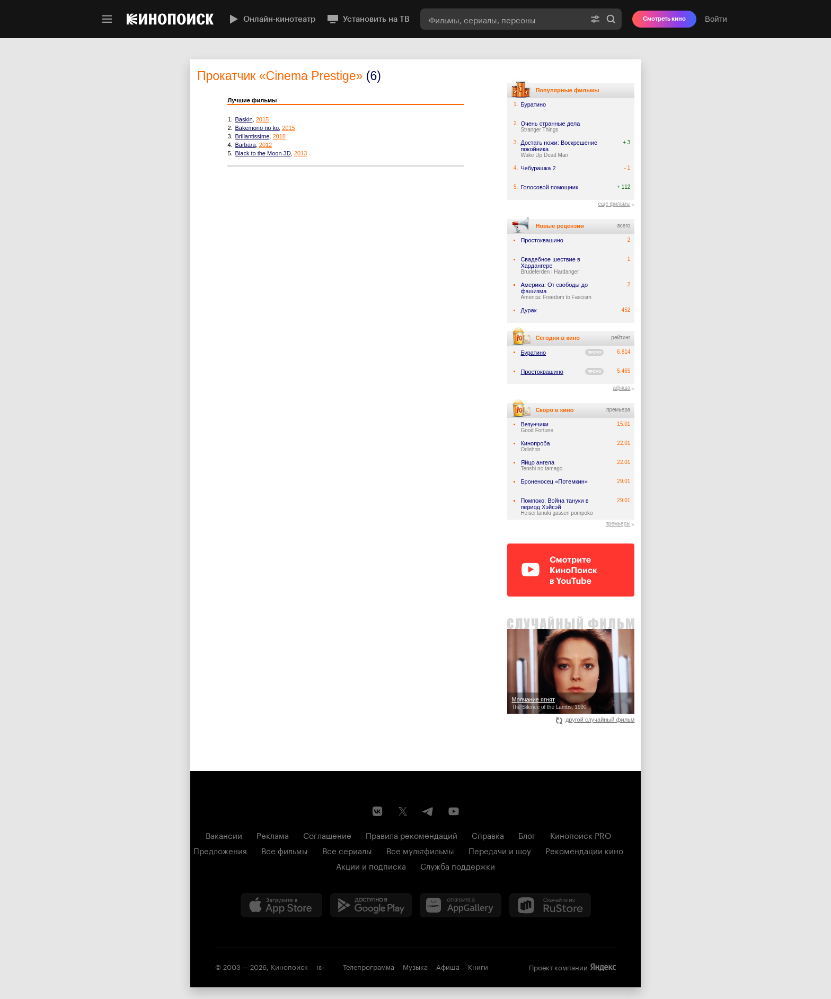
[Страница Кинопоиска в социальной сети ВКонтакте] (377, 811)
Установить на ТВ (368, 19)
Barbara (245, 145)
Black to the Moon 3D (263, 153)
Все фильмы (284, 850)
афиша (621, 388)
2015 (262, 119)
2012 (265, 145)
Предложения (220, 850)
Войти (716, 18)
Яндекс (603, 967)
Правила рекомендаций (411, 834)
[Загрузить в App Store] (281, 905)
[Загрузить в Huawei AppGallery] (460, 905)
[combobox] (502, 19)
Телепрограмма (368, 966)
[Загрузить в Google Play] (371, 905)
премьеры (617, 524)
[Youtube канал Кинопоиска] (453, 811)
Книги (478, 966)
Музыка (415, 966)
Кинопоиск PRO (580, 834)
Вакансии (224, 834)
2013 (300, 153)
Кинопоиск (289, 966)
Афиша (447, 966)
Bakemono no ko (257, 128)
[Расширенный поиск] (595, 19)
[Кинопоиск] (170, 19)
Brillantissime (252, 136)
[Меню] (107, 19)
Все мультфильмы (420, 850)
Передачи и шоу (499, 850)
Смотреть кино (664, 18)
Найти (611, 19)
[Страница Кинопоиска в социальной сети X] (402, 811)
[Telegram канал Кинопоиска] (428, 811)
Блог (527, 834)
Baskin (244, 119)
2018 (278, 136)
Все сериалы (347, 850)
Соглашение (327, 834)
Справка (488, 834)
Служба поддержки (457, 865)
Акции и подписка (371, 865)
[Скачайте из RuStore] (550, 905)
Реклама (273, 834)
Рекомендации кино (584, 850)
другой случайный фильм (595, 719)
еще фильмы (614, 204)
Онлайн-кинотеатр (271, 19)
